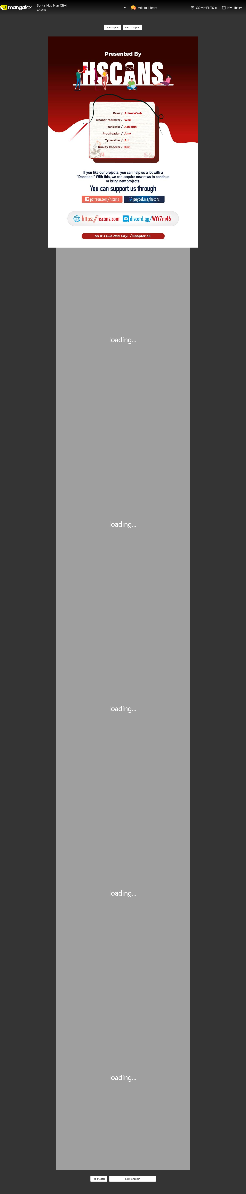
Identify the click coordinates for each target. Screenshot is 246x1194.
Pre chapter (112, 27)
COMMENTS (206, 7)
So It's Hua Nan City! (52, 5)
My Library (234, 7)
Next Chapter (132, 27)
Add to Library (147, 7)
